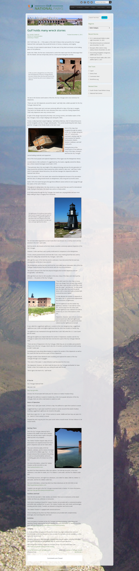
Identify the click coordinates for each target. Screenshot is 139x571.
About (108, 7)
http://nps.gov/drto (32, 390)
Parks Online (101, 7)
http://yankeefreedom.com (35, 467)
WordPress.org (94, 79)
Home (72, 7)
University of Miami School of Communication (71, 569)
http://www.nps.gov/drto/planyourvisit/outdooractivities (49, 525)
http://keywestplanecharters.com (36, 485)
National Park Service (96, 93)
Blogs (93, 7)
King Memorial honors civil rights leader (39, 550)
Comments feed (94, 76)
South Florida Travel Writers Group (100, 90)
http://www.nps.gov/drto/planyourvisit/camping (40, 546)
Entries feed (93, 73)
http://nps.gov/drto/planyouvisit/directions (42, 490)
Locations (80, 7)
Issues (87, 7)
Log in (92, 71)
